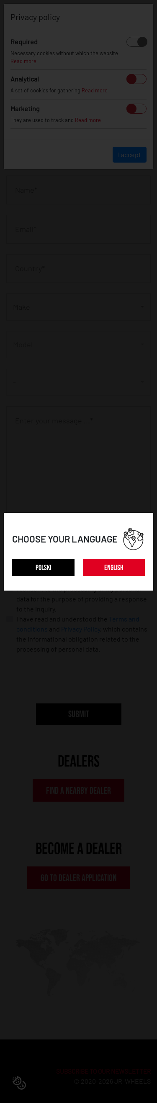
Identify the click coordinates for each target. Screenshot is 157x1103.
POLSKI (43, 567)
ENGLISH (114, 567)
